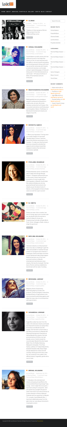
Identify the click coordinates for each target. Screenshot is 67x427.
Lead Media (31, 50)
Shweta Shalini (55, 36)
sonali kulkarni (39, 53)
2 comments (39, 241)
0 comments (39, 51)
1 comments (39, 25)
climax (37, 27)
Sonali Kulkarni (35, 47)
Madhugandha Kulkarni (39, 90)
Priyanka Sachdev (56, 43)
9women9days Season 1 (57, 68)
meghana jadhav (39, 285)
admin (29, 23)
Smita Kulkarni (55, 30)
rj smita (37, 209)
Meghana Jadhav (36, 279)
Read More (29, 37)
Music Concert (55, 75)
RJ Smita (32, 203)
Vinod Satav (54, 78)
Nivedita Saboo (35, 125)
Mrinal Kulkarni (36, 370)
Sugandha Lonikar (36, 312)
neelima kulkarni (39, 243)
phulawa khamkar (40, 168)
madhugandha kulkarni (41, 96)
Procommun (40, 421)
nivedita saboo (39, 131)
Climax (31, 21)
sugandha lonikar (39, 319)
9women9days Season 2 (57, 63)
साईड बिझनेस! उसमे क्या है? (57, 97)
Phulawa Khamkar (36, 162)
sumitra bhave (55, 39)
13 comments (40, 317)
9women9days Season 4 (57, 52)
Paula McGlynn (55, 33)
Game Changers (55, 72)
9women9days (30, 25)
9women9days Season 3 (57, 57)
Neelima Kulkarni (36, 236)
